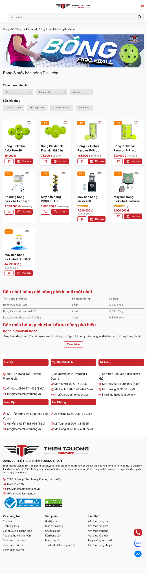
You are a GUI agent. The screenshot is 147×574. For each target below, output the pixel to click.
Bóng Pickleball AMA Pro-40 (15, 148)
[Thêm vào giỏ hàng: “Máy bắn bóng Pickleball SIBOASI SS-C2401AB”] (9, 273)
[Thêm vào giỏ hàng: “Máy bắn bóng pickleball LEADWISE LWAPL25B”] (81, 219)
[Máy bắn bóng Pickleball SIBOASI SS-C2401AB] (19, 240)
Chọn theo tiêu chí (15, 85)
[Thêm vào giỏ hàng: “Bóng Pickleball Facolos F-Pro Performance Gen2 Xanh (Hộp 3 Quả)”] (81, 161)
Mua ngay (26, 161)
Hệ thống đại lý (11, 526)
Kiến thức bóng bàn (98, 521)
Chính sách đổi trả (13, 545)
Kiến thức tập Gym (98, 526)
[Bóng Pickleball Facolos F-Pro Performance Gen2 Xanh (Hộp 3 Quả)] (91, 131)
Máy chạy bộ (52, 540)
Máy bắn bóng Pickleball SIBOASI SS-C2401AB (18, 257)
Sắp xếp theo (11, 100)
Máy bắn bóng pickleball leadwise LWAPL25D (127, 199)
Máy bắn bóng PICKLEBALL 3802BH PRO (51, 199)
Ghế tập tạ (51, 521)
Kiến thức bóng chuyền (100, 545)
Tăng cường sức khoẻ (100, 540)
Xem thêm (73, 344)
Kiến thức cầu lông (98, 530)
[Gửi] (139, 17)
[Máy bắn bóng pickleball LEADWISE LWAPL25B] (91, 182)
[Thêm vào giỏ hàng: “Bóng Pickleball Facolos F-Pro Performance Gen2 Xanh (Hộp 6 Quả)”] (118, 161)
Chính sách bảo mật (14, 549)
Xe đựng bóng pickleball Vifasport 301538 (18, 199)
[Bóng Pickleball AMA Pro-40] (19, 131)
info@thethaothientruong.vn (21, 489)
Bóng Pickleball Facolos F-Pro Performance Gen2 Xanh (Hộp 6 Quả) (127, 148)
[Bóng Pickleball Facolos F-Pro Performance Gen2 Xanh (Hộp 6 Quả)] (128, 131)
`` (81, 92)
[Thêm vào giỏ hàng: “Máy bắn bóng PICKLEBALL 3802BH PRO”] (45, 212)
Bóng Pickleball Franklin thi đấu (52, 148)
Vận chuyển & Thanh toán (17, 530)
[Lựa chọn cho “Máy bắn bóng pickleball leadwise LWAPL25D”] (118, 216)
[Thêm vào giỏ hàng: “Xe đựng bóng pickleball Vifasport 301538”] (9, 212)
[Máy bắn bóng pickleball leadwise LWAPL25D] (128, 182)
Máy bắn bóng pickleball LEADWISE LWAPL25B (87, 199)
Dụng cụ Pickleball (26, 29)
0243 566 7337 (13, 484)
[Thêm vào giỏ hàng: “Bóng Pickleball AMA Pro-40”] (9, 161)
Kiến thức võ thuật (98, 535)
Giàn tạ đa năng (54, 526)
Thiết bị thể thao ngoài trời (60, 545)
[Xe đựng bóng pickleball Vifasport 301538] (19, 182)
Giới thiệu (8, 521)
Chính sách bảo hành (15, 540)
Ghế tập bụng (52, 530)
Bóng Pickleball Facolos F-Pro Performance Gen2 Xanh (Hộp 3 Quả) (91, 148)
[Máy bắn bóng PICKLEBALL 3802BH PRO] (55, 182)
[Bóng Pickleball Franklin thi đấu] (55, 131)
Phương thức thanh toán (17, 535)
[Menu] (5, 17)
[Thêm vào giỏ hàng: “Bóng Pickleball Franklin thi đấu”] (45, 161)
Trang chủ (8, 29)
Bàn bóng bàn (53, 535)
